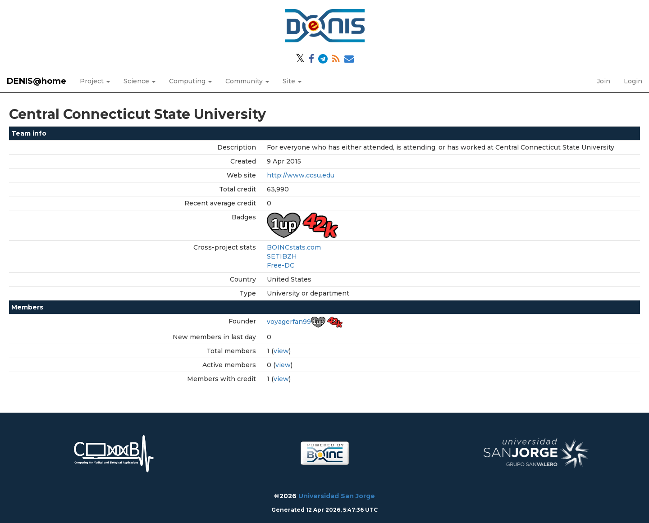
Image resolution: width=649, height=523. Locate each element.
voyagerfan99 (289, 322)
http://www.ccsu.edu (300, 175)
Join (603, 81)
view (281, 351)
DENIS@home (36, 81)
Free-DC (280, 265)
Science (139, 81)
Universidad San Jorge (336, 496)
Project (95, 81)
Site (292, 81)
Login (633, 81)
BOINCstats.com (294, 247)
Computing (190, 81)
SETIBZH (282, 256)
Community (247, 81)
